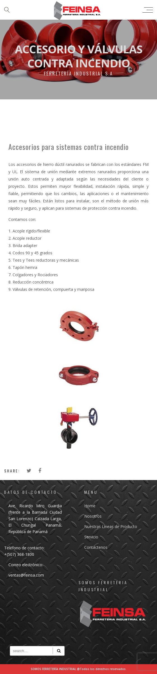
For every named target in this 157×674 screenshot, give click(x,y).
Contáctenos (95, 547)
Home (89, 505)
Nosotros (93, 516)
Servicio (91, 537)
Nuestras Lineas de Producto (110, 526)
